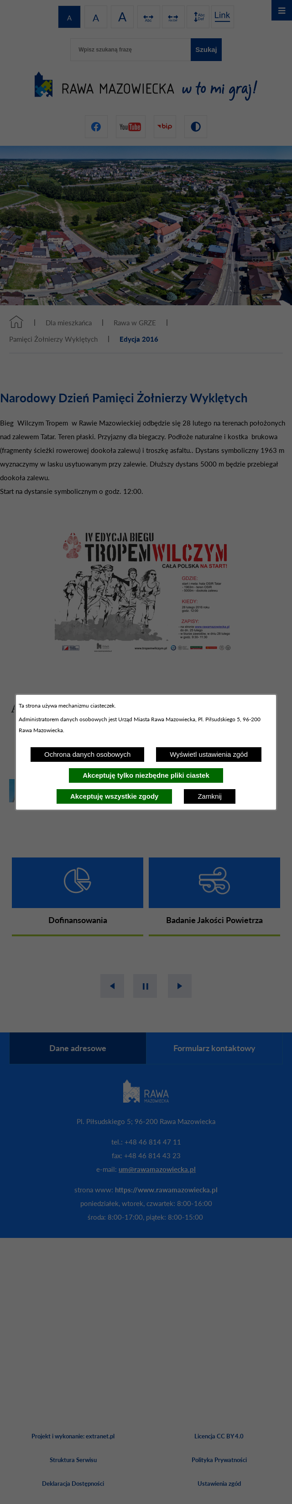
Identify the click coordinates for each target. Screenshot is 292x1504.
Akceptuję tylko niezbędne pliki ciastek (146, 775)
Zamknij (210, 796)
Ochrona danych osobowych (87, 754)
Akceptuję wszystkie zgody (114, 796)
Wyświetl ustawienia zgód (209, 754)
